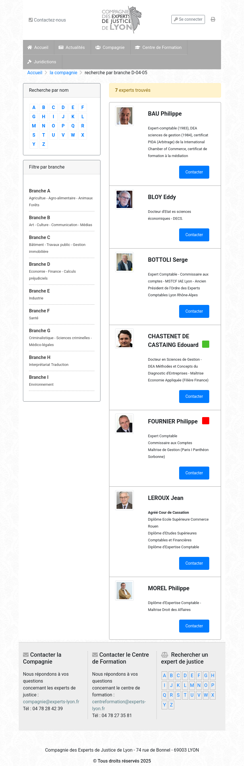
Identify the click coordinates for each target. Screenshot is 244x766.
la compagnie (63, 72)
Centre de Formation (158, 47)
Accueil (37, 47)
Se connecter (188, 19)
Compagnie (110, 47)
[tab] (61, 198)
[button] (61, 198)
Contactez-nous (47, 20)
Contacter (194, 172)
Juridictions (41, 61)
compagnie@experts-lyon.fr (51, 701)
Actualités (72, 47)
